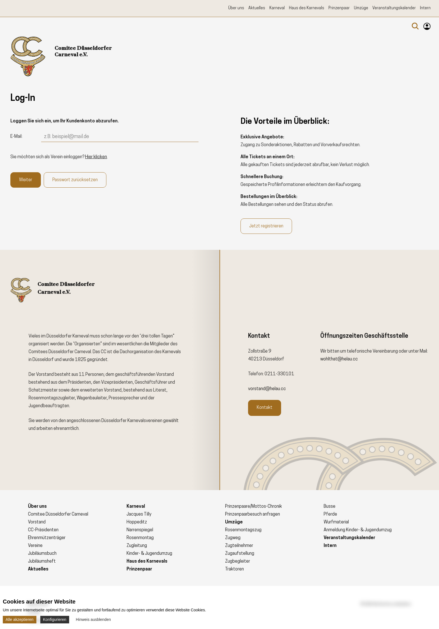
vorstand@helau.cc (267, 389)
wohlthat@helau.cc (339, 359)
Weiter (25, 180)
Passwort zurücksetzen (75, 180)
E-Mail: (16, 136)
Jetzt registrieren (266, 226)
